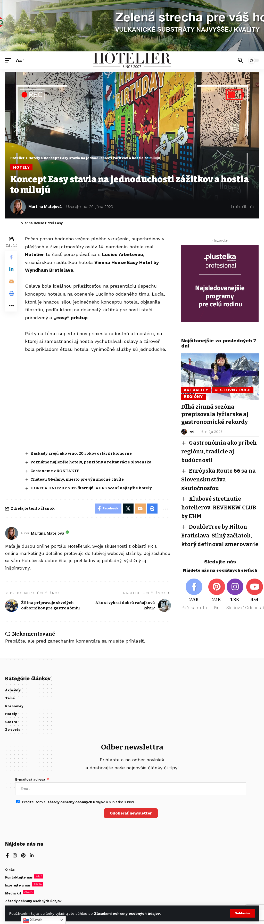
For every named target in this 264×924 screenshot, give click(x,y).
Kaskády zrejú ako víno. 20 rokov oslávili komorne (81, 453)
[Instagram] (235, 599)
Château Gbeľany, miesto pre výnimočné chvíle (78, 479)
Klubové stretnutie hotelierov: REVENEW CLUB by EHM (219, 505)
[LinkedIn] (32, 856)
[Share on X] (127, 509)
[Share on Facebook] (11, 257)
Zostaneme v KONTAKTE (55, 470)
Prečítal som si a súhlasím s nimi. (78, 802)
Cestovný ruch (233, 389)
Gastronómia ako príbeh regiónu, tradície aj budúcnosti (219, 450)
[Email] (11, 282)
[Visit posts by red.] (184, 431)
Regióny (193, 396)
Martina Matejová (45, 206)
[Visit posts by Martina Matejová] (18, 207)
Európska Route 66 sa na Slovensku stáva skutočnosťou (219, 478)
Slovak (32, 920)
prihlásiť (135, 641)
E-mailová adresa (30, 780)
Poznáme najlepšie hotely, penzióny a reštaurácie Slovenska (91, 462)
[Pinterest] (216, 599)
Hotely (21, 167)
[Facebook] (194, 599)
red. (191, 431)
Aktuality (196, 389)
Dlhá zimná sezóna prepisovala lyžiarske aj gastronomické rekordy (215, 414)
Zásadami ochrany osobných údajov (127, 913)
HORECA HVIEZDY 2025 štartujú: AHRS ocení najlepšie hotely (91, 488)
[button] (242, 913)
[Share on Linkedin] (11, 269)
